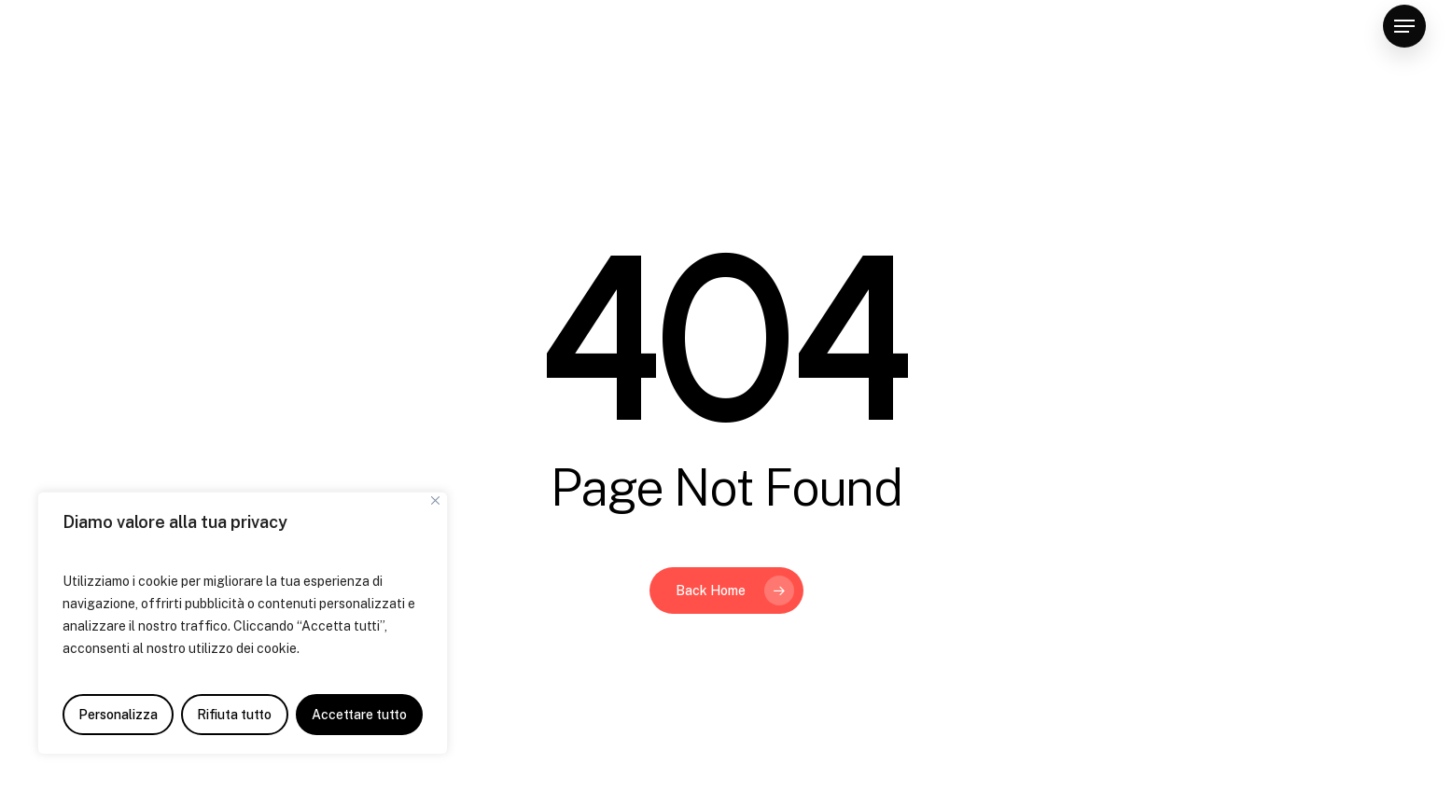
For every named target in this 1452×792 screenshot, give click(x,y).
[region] (242, 623)
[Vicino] (435, 500)
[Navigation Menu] (1404, 26)
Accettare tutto (359, 714)
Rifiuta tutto (234, 714)
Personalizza (118, 714)
